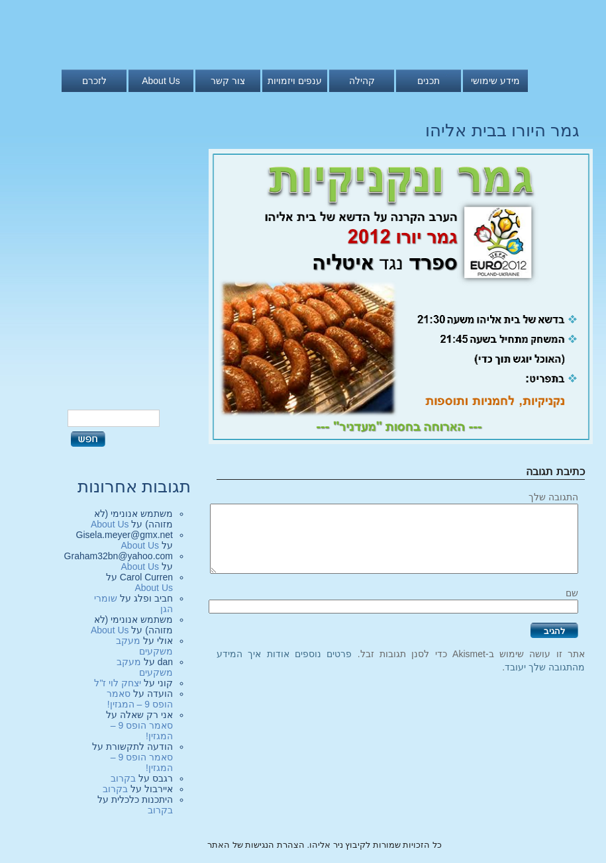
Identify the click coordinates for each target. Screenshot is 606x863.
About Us (161, 80)
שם (572, 593)
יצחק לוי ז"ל (117, 683)
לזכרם (94, 80)
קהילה (362, 80)
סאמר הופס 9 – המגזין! (140, 698)
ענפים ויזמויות (295, 80)
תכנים (428, 80)
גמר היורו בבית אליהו (502, 130)
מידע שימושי (495, 80)
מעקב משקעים (144, 646)
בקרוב (123, 778)
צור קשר (228, 80)
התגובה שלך (553, 497)
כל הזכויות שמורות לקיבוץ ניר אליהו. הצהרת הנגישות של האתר (324, 845)
